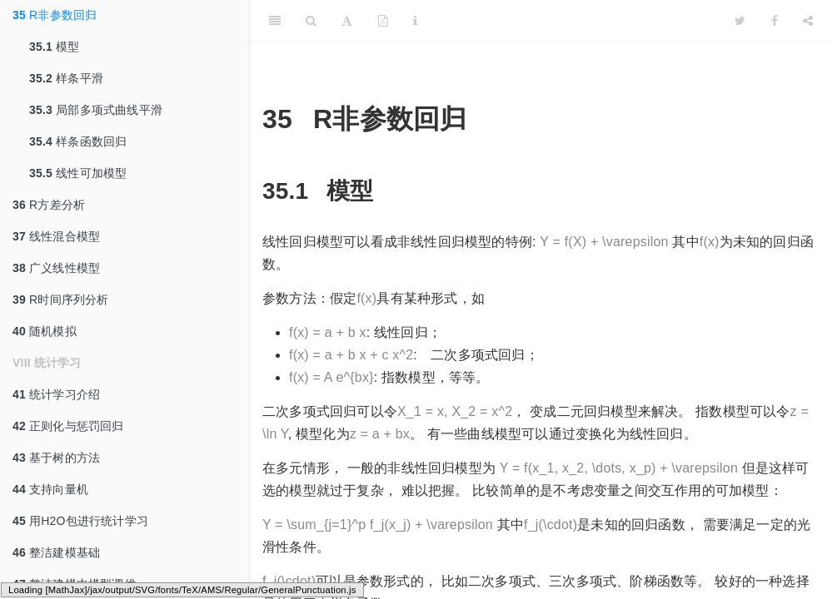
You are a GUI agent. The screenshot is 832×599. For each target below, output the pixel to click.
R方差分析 (48, 204)
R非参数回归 (54, 15)
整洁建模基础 (56, 552)
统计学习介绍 (56, 394)
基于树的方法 (56, 457)
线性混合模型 (56, 236)
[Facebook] (774, 21)
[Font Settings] (347, 21)
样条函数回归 (78, 141)
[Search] (311, 21)
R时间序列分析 (60, 299)
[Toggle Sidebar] (275, 21)
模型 (54, 46)
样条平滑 (66, 78)
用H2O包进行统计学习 (80, 520)
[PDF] (383, 21)
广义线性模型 (56, 268)
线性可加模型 (78, 173)
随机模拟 (44, 331)
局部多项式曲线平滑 (95, 109)
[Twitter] (740, 21)
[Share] (807, 21)
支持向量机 (50, 489)
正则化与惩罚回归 (68, 426)
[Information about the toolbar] (415, 21)
